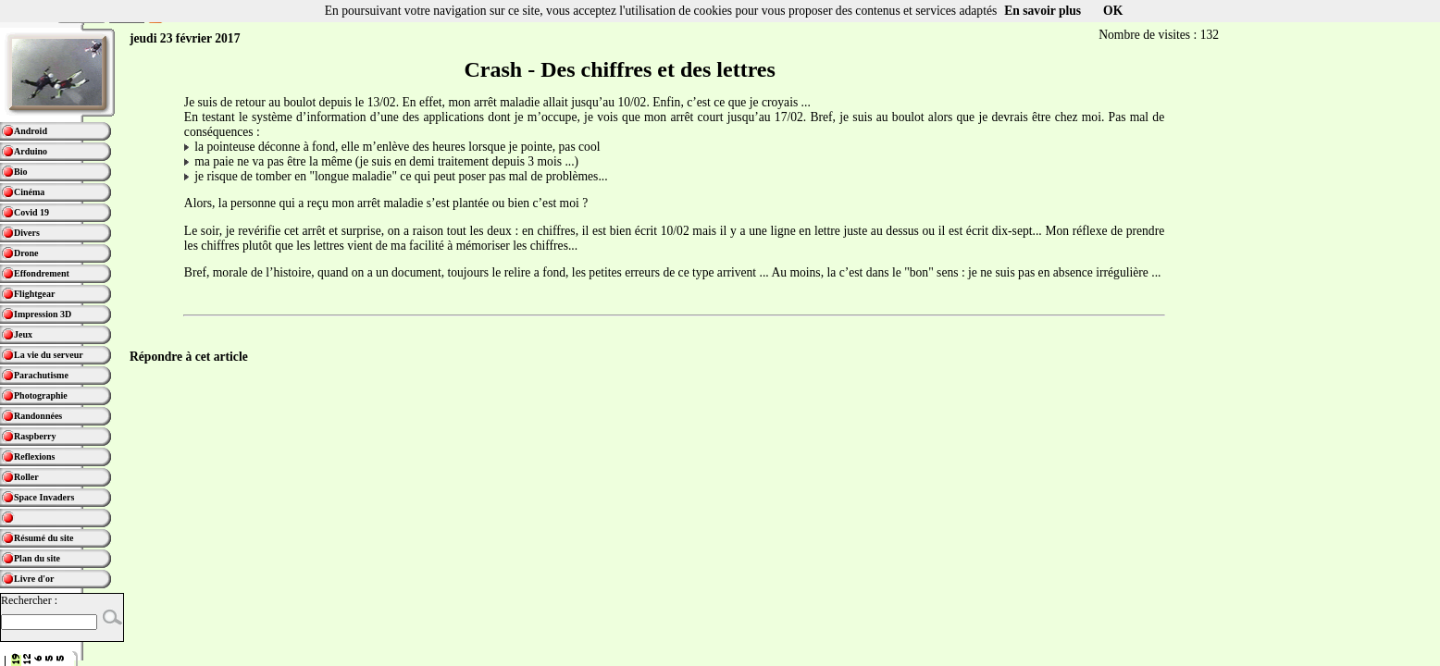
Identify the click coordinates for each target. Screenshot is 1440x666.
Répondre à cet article (189, 357)
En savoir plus (1042, 11)
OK (1113, 11)
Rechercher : (29, 600)
